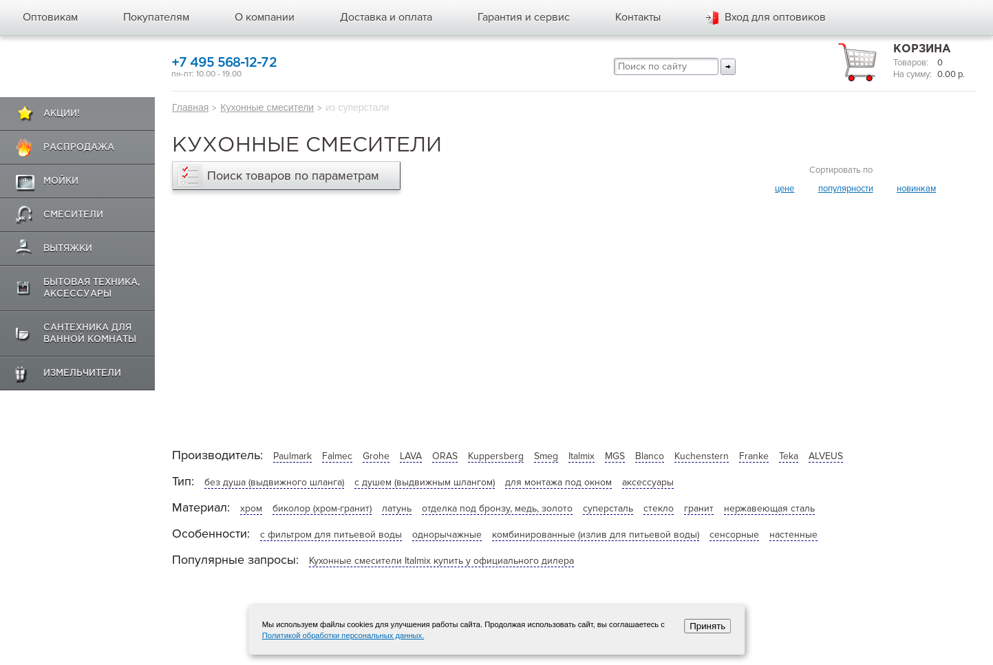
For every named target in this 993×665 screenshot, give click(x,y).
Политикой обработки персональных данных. (343, 635)
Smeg (546, 456)
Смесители (73, 215)
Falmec (337, 456)
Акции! (61, 114)
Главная (190, 107)
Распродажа (78, 147)
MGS (615, 456)
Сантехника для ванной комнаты (89, 334)
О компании (265, 17)
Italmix (581, 456)
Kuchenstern (701, 456)
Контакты (638, 17)
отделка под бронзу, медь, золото (497, 508)
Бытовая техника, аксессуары (91, 288)
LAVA (411, 456)
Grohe (376, 456)
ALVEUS (826, 456)
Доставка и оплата (386, 17)
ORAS (445, 456)
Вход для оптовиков (775, 17)
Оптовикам (50, 17)
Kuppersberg (496, 456)
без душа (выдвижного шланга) (274, 482)
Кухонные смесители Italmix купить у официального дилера (441, 561)
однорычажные (447, 534)
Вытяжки (67, 249)
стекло (658, 508)
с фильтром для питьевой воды (331, 534)
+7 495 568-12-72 (224, 63)
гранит (699, 508)
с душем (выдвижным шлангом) (424, 482)
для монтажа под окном (558, 482)
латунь (397, 508)
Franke (754, 456)
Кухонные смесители (267, 107)
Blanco (649, 456)
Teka (788, 456)
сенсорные (734, 534)
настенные (793, 534)
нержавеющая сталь (769, 508)
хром (251, 508)
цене (784, 188)
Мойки (60, 181)
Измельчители (82, 373)
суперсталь (608, 508)
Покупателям (156, 17)
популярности (845, 188)
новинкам (916, 188)
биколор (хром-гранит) (322, 508)
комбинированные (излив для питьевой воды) (595, 534)
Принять (707, 626)
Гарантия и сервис (524, 17)
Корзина (922, 49)
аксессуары (648, 482)
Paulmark (292, 456)
